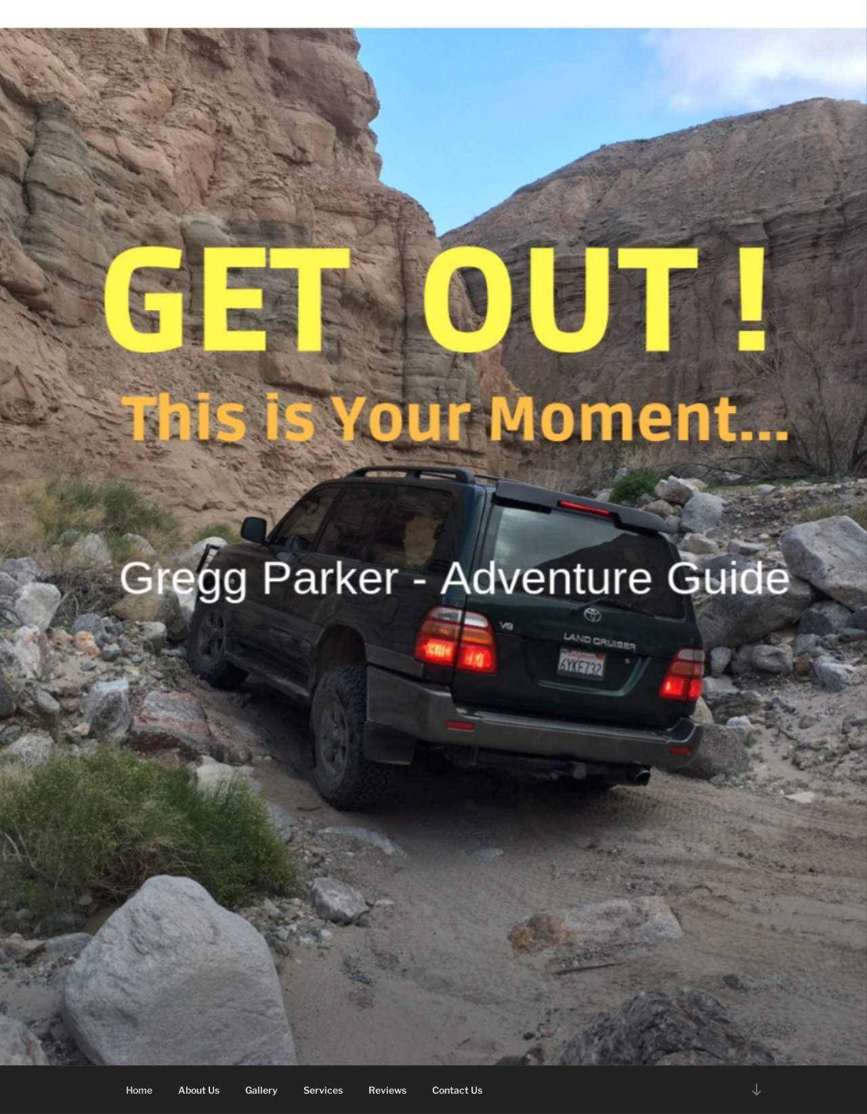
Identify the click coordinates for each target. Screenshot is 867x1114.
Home (139, 1090)
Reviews (387, 1090)
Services (323, 1090)
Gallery (261, 1090)
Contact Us (457, 1090)
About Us (198, 1090)
